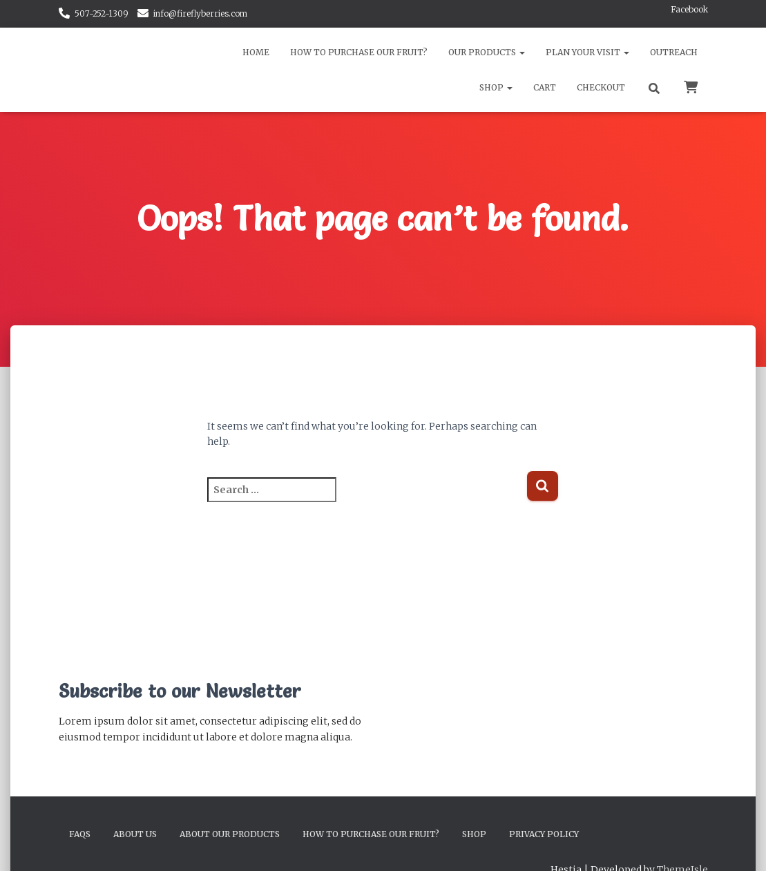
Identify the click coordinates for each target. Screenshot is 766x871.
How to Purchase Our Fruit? (359, 52)
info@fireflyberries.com (200, 13)
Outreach (674, 52)
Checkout (601, 87)
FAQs (79, 834)
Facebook (689, 9)
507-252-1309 (101, 13)
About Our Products (230, 834)
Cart (544, 87)
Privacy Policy (544, 834)
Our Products (486, 52)
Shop (496, 87)
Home (255, 52)
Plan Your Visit (587, 52)
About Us (135, 834)
